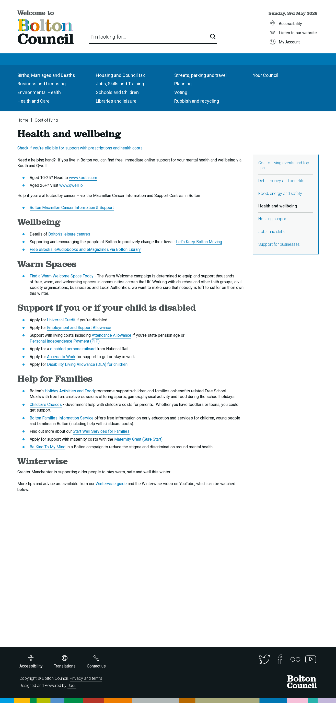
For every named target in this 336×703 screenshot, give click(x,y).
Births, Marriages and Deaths (46, 75)
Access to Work (61, 356)
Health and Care (33, 101)
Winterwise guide (111, 483)
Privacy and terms (86, 678)
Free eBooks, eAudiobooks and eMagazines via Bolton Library (85, 249)
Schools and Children (117, 92)
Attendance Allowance (111, 335)
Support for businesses (279, 244)
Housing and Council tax (120, 75)
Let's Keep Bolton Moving (199, 241)
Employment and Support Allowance (79, 327)
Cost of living (46, 120)
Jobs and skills (271, 231)
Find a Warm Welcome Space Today (62, 276)
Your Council (265, 75)
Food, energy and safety (280, 193)
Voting (180, 92)
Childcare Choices (46, 404)
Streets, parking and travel (200, 75)
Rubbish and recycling (196, 101)
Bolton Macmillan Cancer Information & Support (72, 207)
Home (22, 120)
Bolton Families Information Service (62, 418)
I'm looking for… (108, 37)
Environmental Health (39, 92)
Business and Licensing (41, 83)
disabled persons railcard (73, 348)
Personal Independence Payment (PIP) (65, 341)
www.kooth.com (83, 177)
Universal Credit (61, 320)
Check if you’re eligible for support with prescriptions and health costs (80, 148)
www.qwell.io (71, 185)
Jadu (71, 685)
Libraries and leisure (116, 101)
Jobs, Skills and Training (120, 83)
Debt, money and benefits (281, 180)
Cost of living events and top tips (283, 165)
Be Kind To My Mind (47, 446)
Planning (183, 83)
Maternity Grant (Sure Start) (138, 439)
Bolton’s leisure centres (69, 234)
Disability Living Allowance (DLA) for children (87, 364)
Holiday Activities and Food (69, 391)
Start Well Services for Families (101, 431)
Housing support (272, 218)
